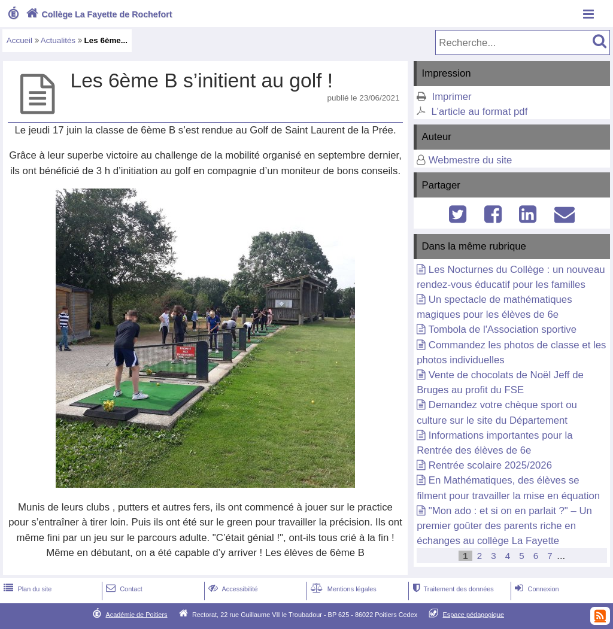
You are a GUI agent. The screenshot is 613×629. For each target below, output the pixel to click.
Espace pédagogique (474, 614)
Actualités (58, 40)
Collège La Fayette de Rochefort (97, 14)
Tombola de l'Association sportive (503, 329)
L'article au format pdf (479, 111)
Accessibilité (232, 588)
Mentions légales (342, 588)
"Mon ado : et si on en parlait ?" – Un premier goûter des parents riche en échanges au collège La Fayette (504, 525)
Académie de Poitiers (136, 614)
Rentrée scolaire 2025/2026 (490, 465)
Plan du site (26, 588)
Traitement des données (451, 588)
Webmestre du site (470, 160)
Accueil (19, 40)
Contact (123, 588)
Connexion (535, 588)
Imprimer (451, 96)
